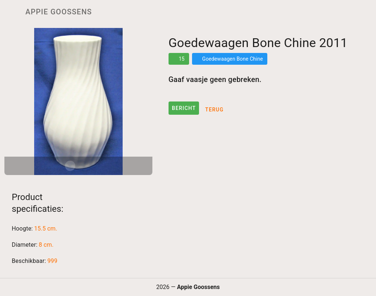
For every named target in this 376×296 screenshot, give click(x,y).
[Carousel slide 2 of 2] (86, 166)
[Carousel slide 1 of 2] (70, 166)
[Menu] (10, 12)
